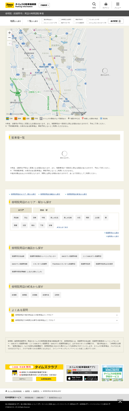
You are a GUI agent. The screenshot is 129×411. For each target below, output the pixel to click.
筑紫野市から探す (112, 233)
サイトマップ (64, 404)
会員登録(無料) (46, 379)
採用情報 (83, 404)
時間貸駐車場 (29, 397)
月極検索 (43, 5)
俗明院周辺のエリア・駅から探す (23, 194)
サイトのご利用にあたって (50, 404)
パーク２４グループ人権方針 (99, 404)
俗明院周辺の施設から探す (50, 194)
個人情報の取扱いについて (29, 404)
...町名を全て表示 (62, 227)
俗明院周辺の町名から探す (77, 194)
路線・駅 (44, 210)
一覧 (32, 21)
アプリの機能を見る (86, 372)
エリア (21, 210)
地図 (15, 21)
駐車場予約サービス (55, 397)
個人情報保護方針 (11, 404)
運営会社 (73, 404)
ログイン (22, 379)
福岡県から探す (113, 236)
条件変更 (116, 21)
